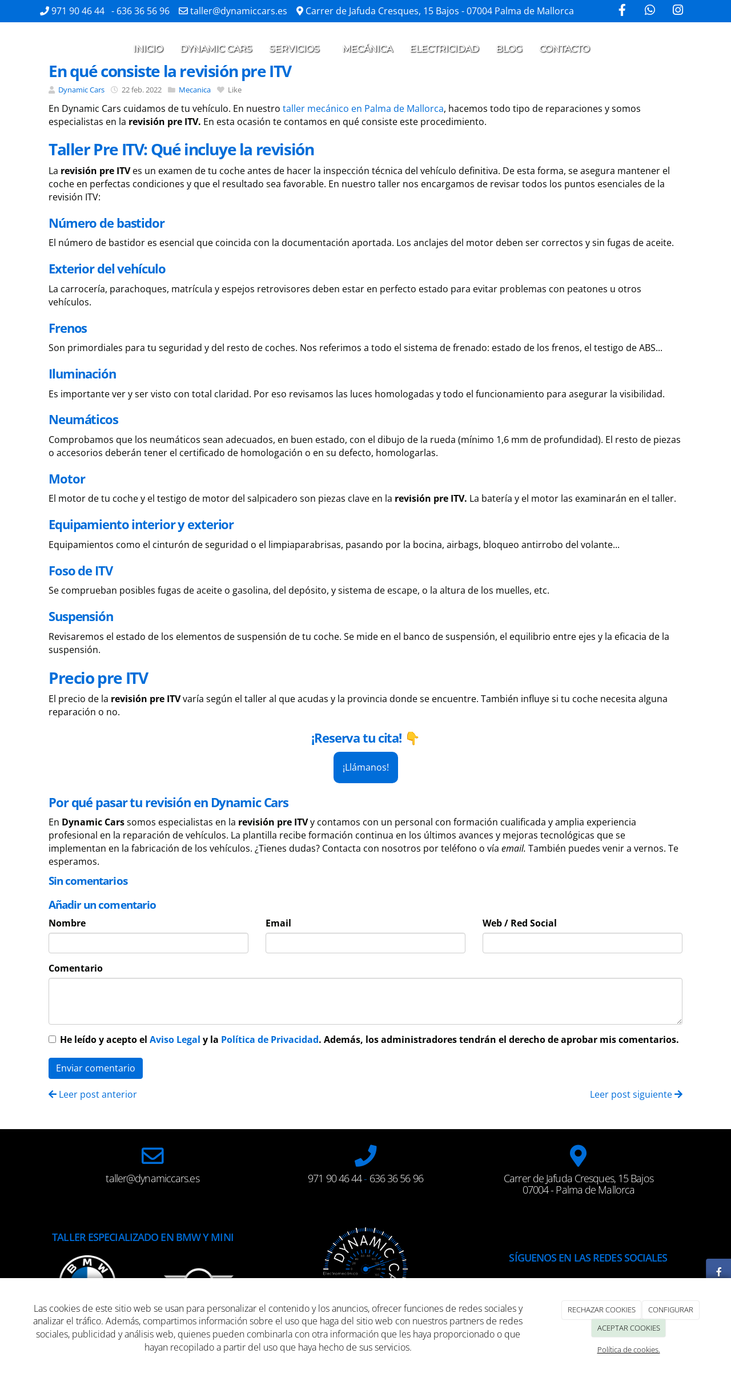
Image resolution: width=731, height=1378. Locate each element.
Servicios (297, 48)
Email (278, 923)
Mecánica (367, 48)
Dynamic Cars (81, 89)
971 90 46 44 (79, 11)
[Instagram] (678, 11)
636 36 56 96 (143, 11)
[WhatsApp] (650, 11)
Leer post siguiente (636, 1094)
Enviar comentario (95, 1068)
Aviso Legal (175, 1039)
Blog (509, 48)
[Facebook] (622, 11)
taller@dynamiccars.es (238, 11)
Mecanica (195, 89)
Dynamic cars (216, 48)
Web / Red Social (520, 923)
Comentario (76, 968)
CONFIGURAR (670, 1309)
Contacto (564, 48)
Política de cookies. (628, 1349)
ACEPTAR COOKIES (628, 1328)
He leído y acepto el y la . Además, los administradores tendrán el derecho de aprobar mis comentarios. (369, 1039)
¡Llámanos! (366, 767)
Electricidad (444, 48)
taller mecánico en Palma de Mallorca (363, 108)
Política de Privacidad (270, 1039)
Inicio (148, 48)
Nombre (67, 923)
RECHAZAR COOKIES (602, 1309)
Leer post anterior (93, 1094)
